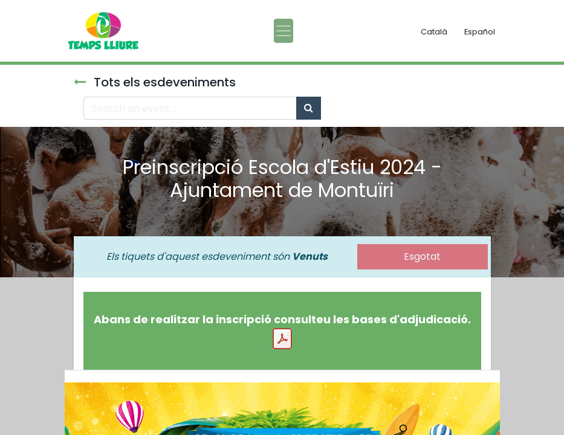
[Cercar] (308, 108)
